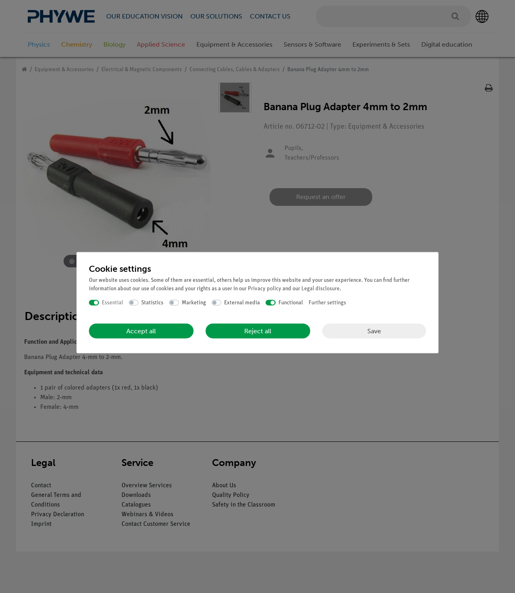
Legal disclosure (320, 288)
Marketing (194, 303)
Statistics (152, 303)
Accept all (141, 331)
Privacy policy (264, 288)
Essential (112, 303)
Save (374, 330)
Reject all (257, 331)
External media (242, 303)
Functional (290, 303)
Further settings (327, 303)
